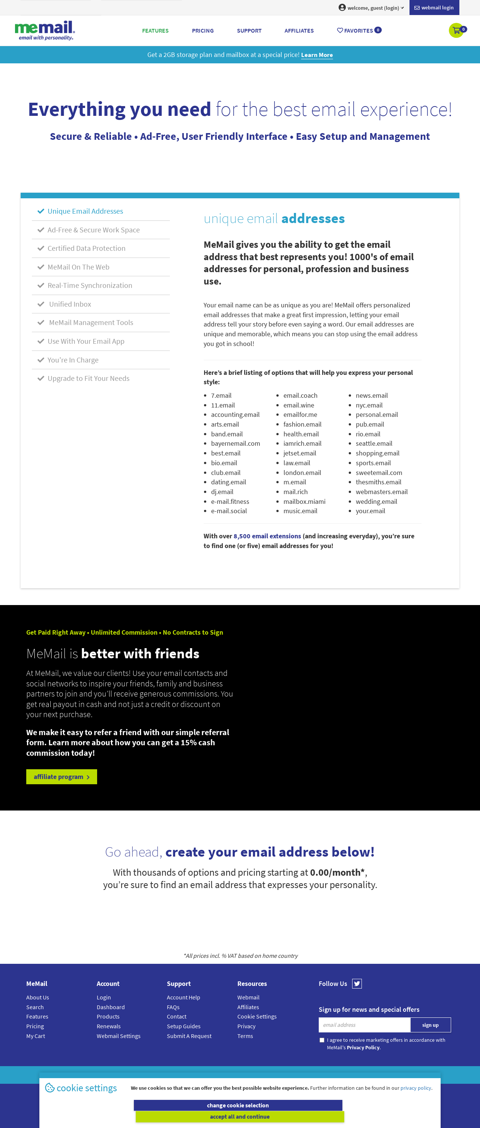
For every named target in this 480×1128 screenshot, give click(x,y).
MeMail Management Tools (85, 322)
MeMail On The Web (74, 266)
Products (108, 1016)
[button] (457, 31)
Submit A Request (189, 1036)
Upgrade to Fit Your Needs (83, 378)
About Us (37, 997)
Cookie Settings (257, 1016)
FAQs (173, 1006)
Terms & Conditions (291, 1075)
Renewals (109, 1026)
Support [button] (249, 30)
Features (37, 1016)
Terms (245, 1036)
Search (35, 1006)
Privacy (246, 1026)
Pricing (35, 1026)
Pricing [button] (203, 30)
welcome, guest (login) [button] (371, 7)
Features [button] (155, 30)
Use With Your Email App (81, 341)
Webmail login (434, 8)
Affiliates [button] (299, 30)
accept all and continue (339, 1117)
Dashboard (111, 1006)
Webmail (248, 997)
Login (104, 997)
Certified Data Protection (82, 248)
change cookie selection (141, 1117)
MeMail (191, 1075)
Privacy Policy (257, 1075)
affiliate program (62, 776)
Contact (176, 1016)
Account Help (183, 997)
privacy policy (415, 1099)
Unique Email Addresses (80, 211)
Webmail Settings (119, 1036)
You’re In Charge (68, 359)
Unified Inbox (64, 304)
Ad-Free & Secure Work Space (89, 229)
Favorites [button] (359, 30)
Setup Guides (184, 1026)
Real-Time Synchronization (85, 285)
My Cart (35, 1036)
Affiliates (248, 1006)
